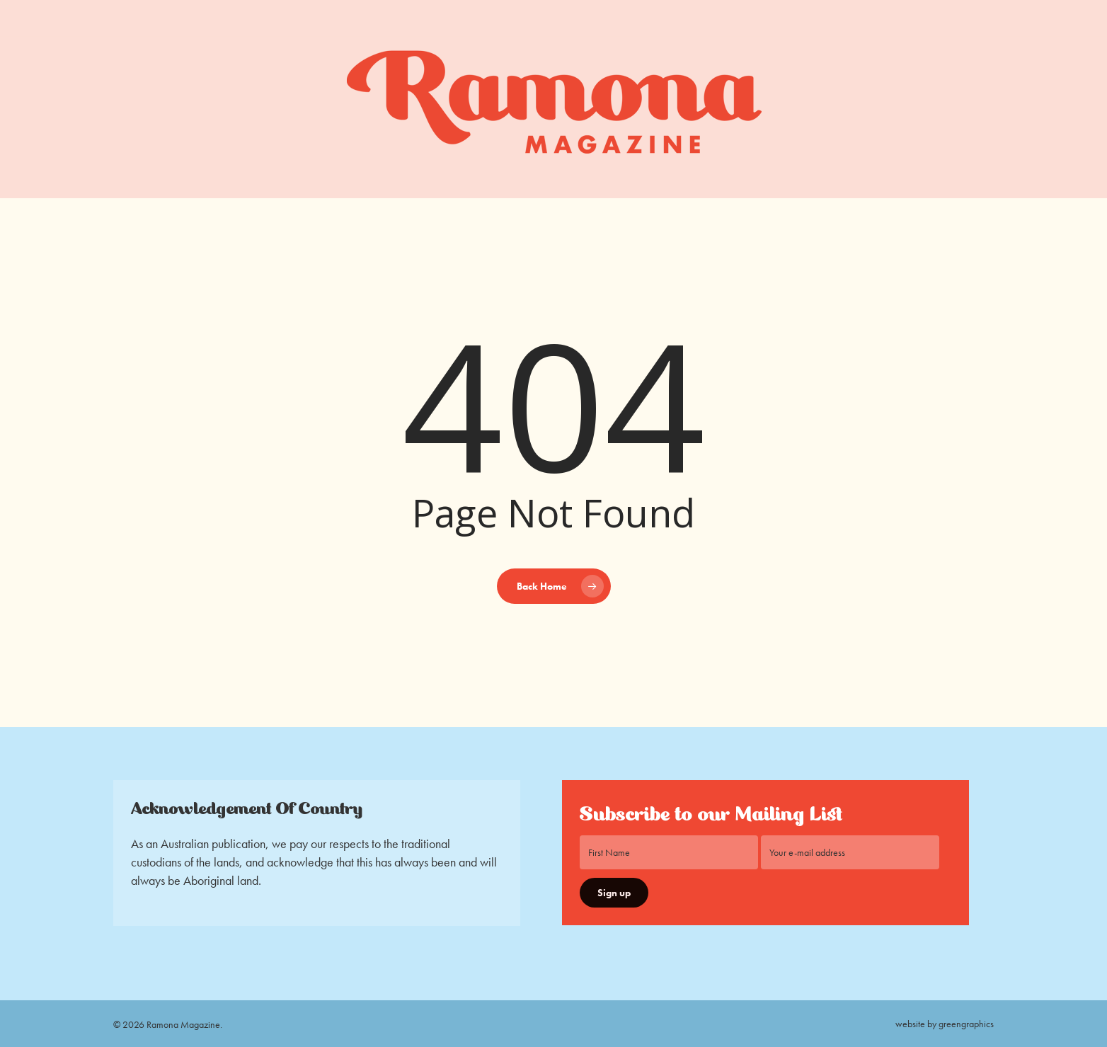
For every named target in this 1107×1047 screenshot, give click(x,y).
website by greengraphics (944, 1023)
